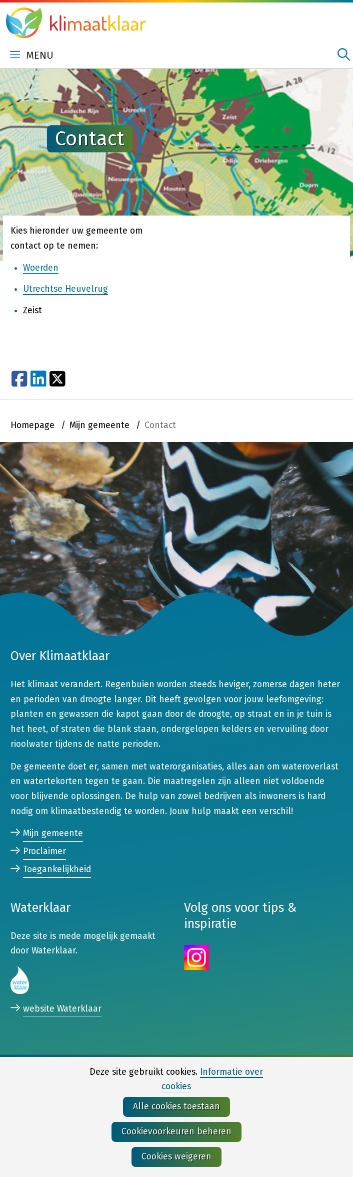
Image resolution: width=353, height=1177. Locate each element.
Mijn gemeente (53, 833)
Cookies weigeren (177, 1156)
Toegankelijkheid (57, 869)
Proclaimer (44, 851)
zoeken (344, 54)
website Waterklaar (62, 1009)
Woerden (40, 268)
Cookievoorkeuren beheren (177, 1131)
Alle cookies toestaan (176, 1106)
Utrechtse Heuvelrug (65, 289)
